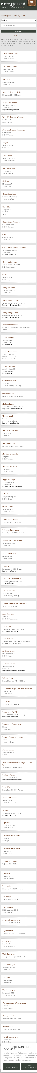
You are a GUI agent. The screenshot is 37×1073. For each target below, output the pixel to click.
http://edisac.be (7, 344)
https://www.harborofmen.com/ (12, 408)
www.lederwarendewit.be (10, 717)
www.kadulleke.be (8, 583)
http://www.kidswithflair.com (11, 643)
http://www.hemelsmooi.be (11, 423)
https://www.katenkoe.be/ (10, 631)
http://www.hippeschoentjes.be (12, 486)
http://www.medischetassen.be (12, 780)
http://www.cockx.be (9, 254)
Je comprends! (12, 1066)
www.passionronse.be (9, 866)
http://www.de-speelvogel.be (11, 305)
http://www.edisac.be (9, 359)
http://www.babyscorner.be (10, 109)
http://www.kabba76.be (9, 571)
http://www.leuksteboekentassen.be (13, 671)
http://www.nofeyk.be (9, 815)
